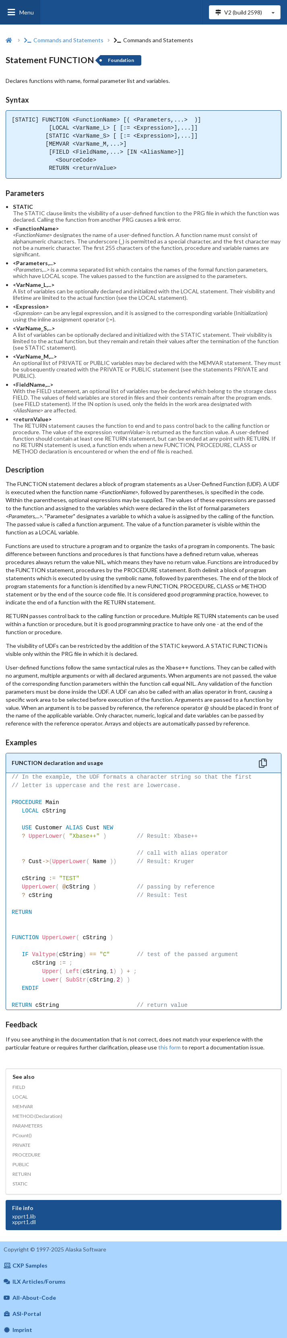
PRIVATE (21, 1145)
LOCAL (20, 1097)
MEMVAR (22, 1106)
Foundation (121, 60)
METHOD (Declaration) (37, 1116)
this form (169, 1047)
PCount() (22, 1135)
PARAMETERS (27, 1126)
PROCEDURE (26, 1155)
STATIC (19, 1184)
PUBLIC (20, 1164)
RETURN (21, 1174)
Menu (20, 12)
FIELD (18, 1087)
